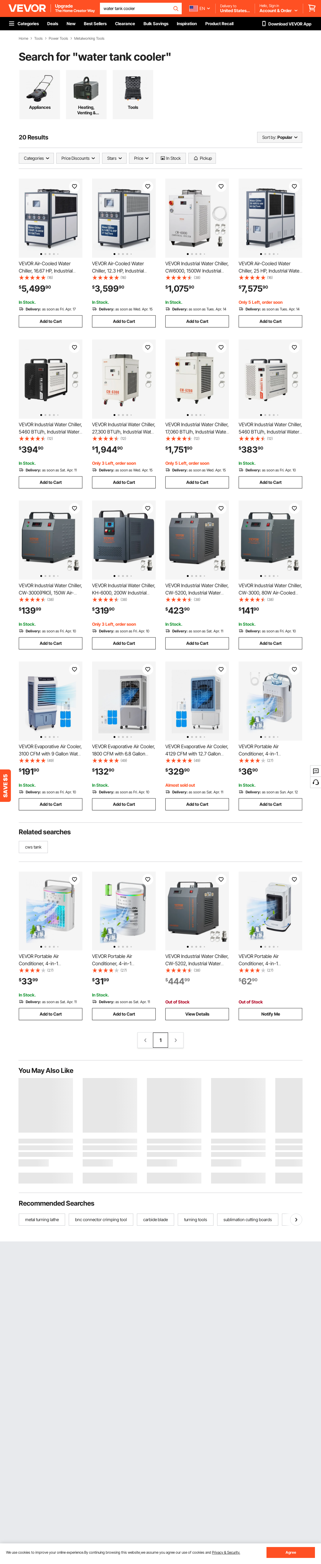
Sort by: (269, 137)
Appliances (40, 107)
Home (23, 38)
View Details (197, 1013)
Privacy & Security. (226, 1552)
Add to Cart (51, 321)
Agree (291, 1552)
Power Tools (58, 38)
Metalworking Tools (89, 38)
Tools (38, 38)
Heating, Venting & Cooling (86, 110)
